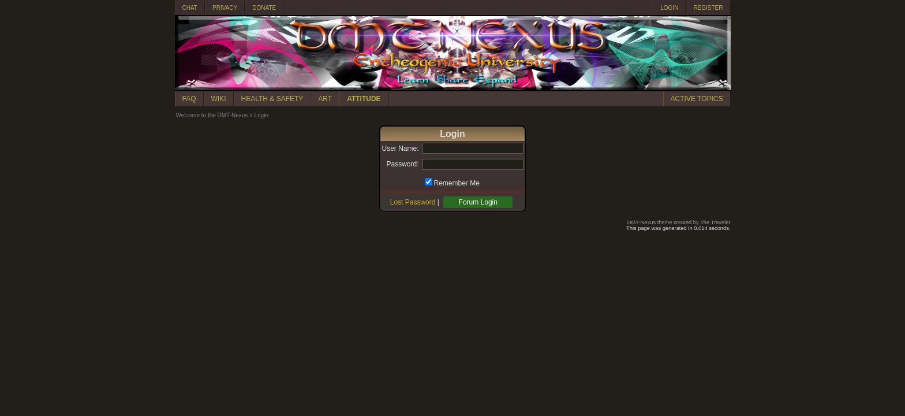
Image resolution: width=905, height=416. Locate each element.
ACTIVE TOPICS (697, 99)
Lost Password (413, 202)
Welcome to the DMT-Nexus (212, 115)
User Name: (400, 148)
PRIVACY (224, 8)
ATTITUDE (363, 99)
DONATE (264, 8)
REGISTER (708, 8)
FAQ (189, 99)
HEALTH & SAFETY (272, 99)
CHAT (189, 8)
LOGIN (669, 8)
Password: (402, 164)
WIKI (218, 99)
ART (325, 99)
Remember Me (457, 183)
